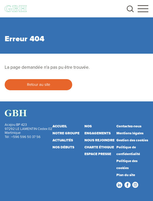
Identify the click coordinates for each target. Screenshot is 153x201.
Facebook (127, 185)
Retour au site (38, 84)
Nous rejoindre (99, 140)
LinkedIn (119, 185)
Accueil (59, 126)
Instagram (135, 185)
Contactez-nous (128, 126)
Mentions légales (129, 133)
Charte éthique (99, 147)
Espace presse (97, 153)
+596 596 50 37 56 (26, 136)
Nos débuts (63, 147)
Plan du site (125, 174)
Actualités (62, 140)
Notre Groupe (65, 133)
